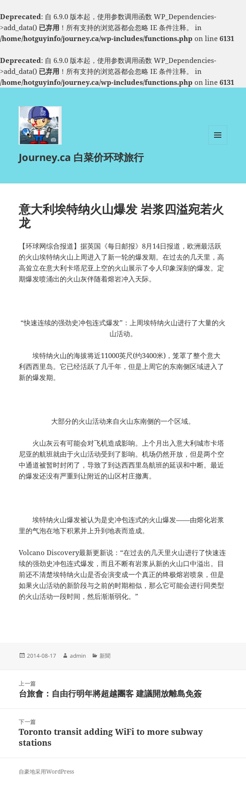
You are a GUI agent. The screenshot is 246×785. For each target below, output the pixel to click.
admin (78, 656)
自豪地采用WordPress (46, 771)
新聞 (104, 656)
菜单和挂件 (217, 144)
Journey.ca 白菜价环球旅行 (81, 157)
